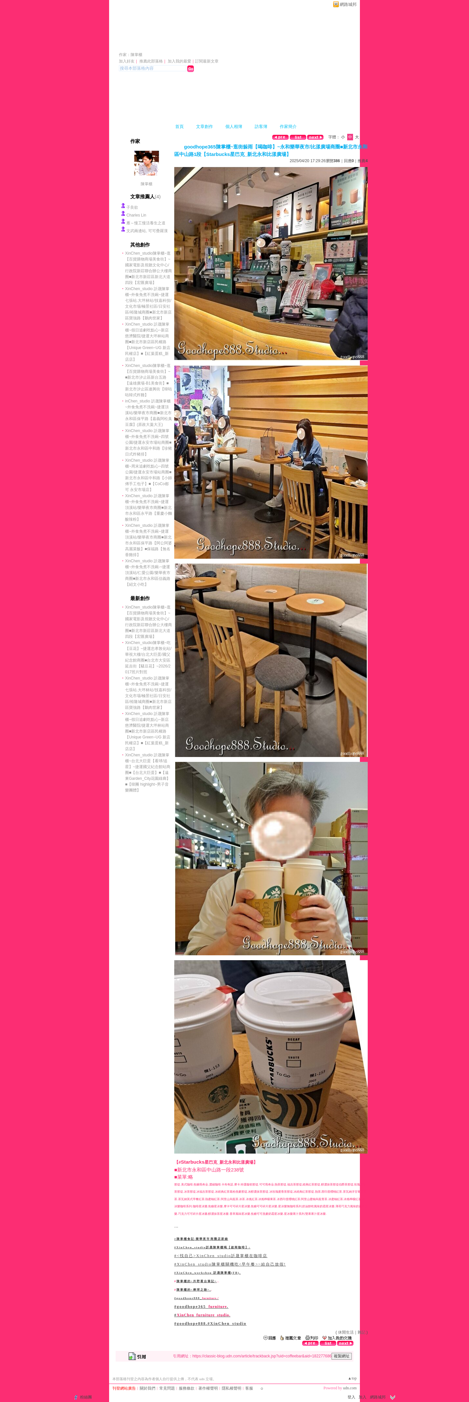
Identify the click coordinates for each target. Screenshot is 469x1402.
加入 (362, 1397)
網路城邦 (348, 4)
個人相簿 (233, 126)
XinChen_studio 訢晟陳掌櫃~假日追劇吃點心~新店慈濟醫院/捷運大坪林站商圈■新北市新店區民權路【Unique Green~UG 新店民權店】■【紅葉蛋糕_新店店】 (147, 342)
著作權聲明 (208, 1388)
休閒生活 (346, 1332)
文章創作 (204, 126)
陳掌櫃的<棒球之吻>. (194, 1289)
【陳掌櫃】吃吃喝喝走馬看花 (178, 45)
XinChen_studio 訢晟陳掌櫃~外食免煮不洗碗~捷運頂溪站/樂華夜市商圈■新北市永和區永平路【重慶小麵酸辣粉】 (148, 508)
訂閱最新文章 (207, 61)
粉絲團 (86, 1397)
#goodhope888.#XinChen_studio (210, 1323)
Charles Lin (136, 215)
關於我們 (147, 1388)
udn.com (350, 1388)
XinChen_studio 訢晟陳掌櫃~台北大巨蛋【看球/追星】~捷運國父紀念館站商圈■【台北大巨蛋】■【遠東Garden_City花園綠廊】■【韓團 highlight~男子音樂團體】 (147, 772)
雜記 (361, 1332)
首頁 (179, 126)
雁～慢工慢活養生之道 (145, 223)
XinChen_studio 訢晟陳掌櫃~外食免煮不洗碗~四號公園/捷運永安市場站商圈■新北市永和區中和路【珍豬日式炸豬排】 (148, 442)
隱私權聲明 (231, 1388)
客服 (249, 1388)
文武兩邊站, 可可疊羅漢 (147, 231)
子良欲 (132, 207)
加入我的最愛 (179, 61)
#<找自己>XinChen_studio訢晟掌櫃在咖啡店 (220, 1256)
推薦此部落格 (151, 61)
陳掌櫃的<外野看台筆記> (197, 1281)
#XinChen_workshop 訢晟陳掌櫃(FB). (207, 1272)
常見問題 (167, 1388)
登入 (351, 1397)
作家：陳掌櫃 (130, 54)
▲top (352, 1378)
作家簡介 (288, 126)
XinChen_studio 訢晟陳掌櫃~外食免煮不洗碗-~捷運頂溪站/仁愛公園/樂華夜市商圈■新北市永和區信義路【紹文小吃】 (147, 573)
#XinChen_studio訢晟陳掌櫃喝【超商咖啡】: (212, 1247)
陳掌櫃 (146, 184)
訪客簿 (261, 126)
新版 (265, 45)
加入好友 (127, 61)
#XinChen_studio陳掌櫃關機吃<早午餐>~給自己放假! (230, 1264)
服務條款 (186, 1388)
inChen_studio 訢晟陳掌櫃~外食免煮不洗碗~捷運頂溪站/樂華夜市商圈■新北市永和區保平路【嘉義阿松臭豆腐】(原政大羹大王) (148, 413)
